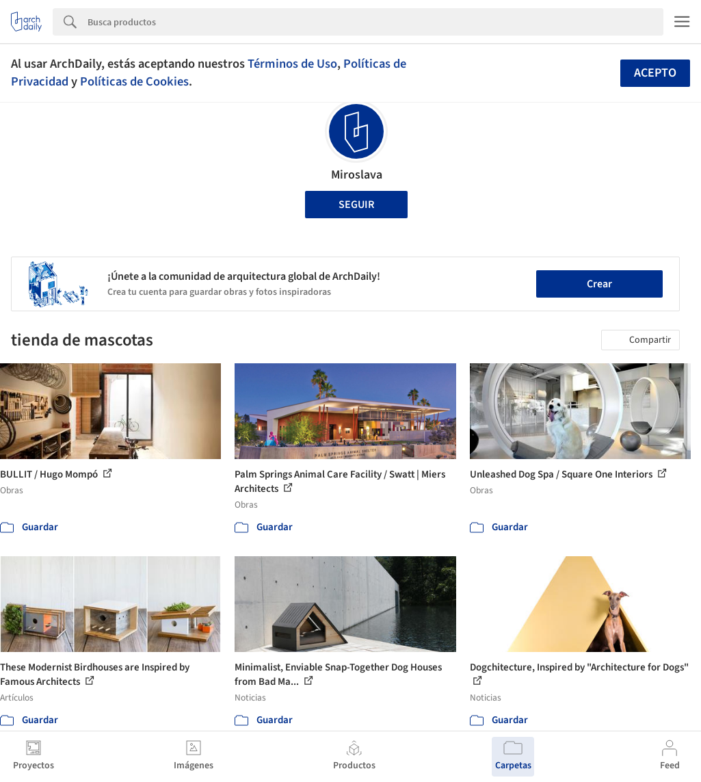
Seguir (356, 204)
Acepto (655, 72)
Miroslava (356, 174)
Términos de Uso (292, 64)
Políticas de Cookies (134, 81)
